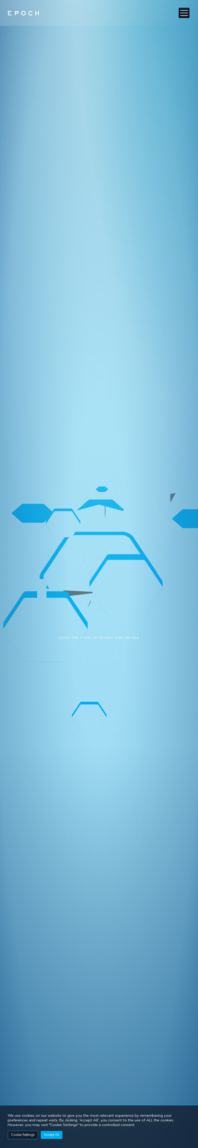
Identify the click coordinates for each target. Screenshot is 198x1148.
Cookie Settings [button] (23, 1134)
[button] (184, 13)
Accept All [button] (51, 1134)
